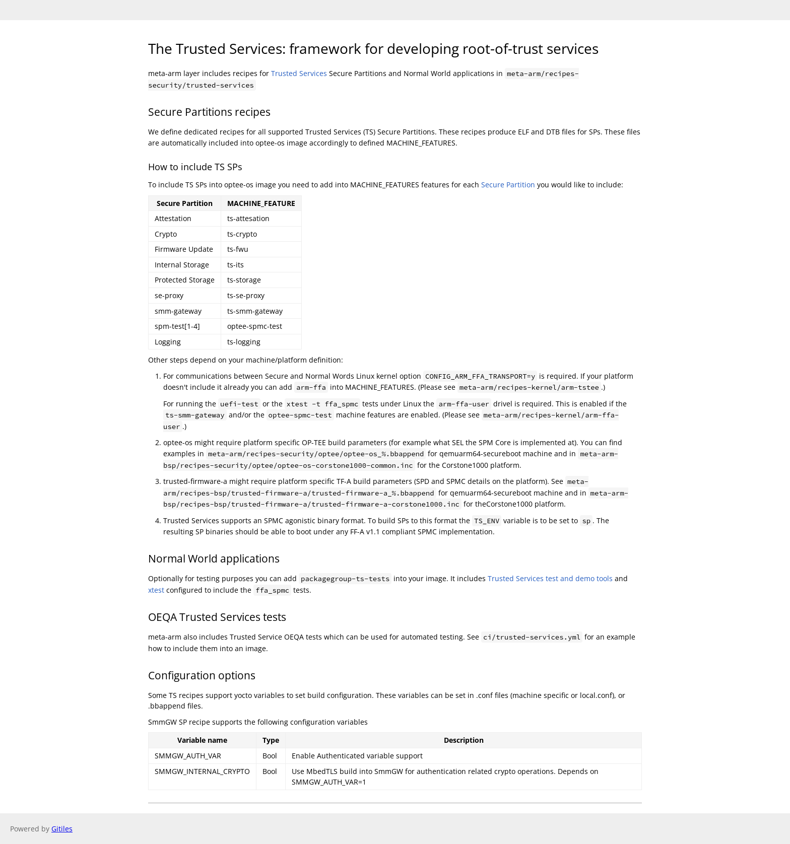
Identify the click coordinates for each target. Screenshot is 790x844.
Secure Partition (508, 184)
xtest (156, 590)
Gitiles (62, 828)
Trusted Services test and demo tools (550, 578)
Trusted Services (299, 73)
